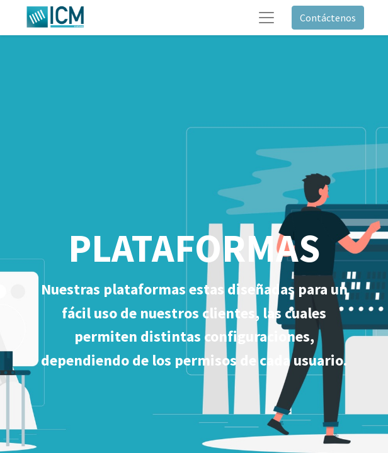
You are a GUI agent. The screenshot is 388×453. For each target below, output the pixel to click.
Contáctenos (328, 17)
